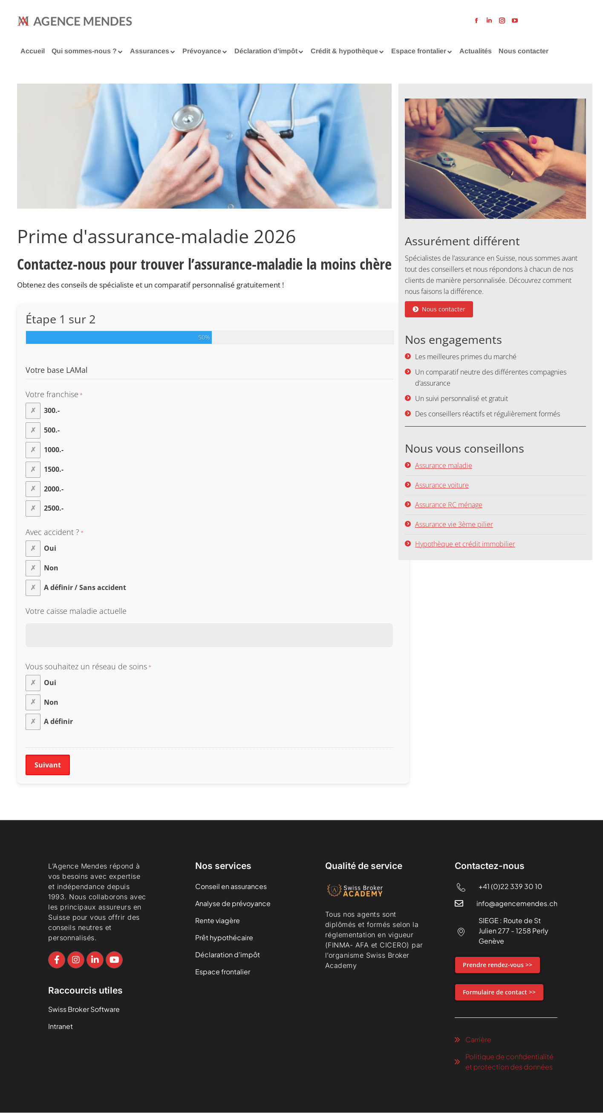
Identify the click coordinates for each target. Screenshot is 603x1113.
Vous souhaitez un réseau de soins (88, 667)
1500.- (53, 469)
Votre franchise (54, 394)
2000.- (53, 488)
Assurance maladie (443, 465)
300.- (52, 410)
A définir (58, 721)
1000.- (53, 449)
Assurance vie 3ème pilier (454, 524)
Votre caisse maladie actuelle (76, 611)
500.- (52, 430)
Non (51, 567)
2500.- (53, 508)
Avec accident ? (55, 532)
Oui (50, 548)
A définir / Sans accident (85, 587)
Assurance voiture (442, 485)
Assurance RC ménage (448, 504)
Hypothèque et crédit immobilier (465, 544)
